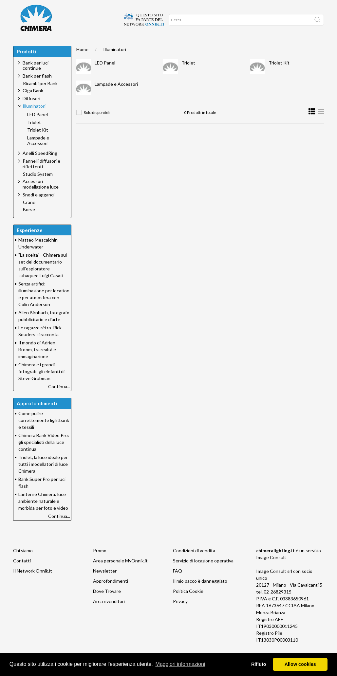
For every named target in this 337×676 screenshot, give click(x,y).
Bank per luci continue (35, 78)
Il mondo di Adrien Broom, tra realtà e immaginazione (37, 362)
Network (142, 46)
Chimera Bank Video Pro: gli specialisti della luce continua (43, 455)
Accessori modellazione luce (41, 197)
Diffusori (31, 111)
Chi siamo (23, 563)
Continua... (59, 399)
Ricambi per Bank (40, 96)
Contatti (22, 573)
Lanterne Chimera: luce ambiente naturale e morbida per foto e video (43, 514)
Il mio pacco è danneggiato (200, 594)
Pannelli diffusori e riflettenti (41, 176)
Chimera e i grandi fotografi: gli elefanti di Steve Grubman (41, 384)
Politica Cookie (188, 604)
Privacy (180, 614)
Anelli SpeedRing (40, 166)
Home (21, 46)
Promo (165, 46)
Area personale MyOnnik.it (120, 573)
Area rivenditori (109, 614)
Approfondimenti (84, 46)
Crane (29, 215)
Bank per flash (37, 89)
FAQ (177, 584)
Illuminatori (114, 62)
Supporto (118, 46)
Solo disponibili (97, 125)
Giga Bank (33, 103)
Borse (29, 222)
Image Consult (271, 570)
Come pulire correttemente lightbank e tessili (43, 433)
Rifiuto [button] (258, 664)
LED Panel (105, 76)
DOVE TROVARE (47, 46)
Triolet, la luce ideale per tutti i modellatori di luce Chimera (43, 477)
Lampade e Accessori (116, 97)
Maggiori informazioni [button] (180, 664)
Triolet (188, 76)
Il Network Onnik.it (32, 584)
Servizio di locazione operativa (203, 573)
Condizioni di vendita (194, 563)
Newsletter (105, 584)
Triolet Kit (279, 76)
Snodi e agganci (38, 207)
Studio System (38, 187)
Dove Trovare (107, 604)
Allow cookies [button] (300, 664)
